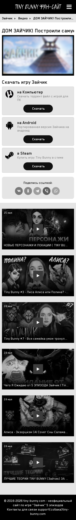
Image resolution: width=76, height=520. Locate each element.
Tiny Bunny (38, 7)
